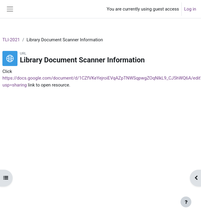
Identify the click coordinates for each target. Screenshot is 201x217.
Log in (190, 9)
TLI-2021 (11, 39)
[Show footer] (186, 202)
